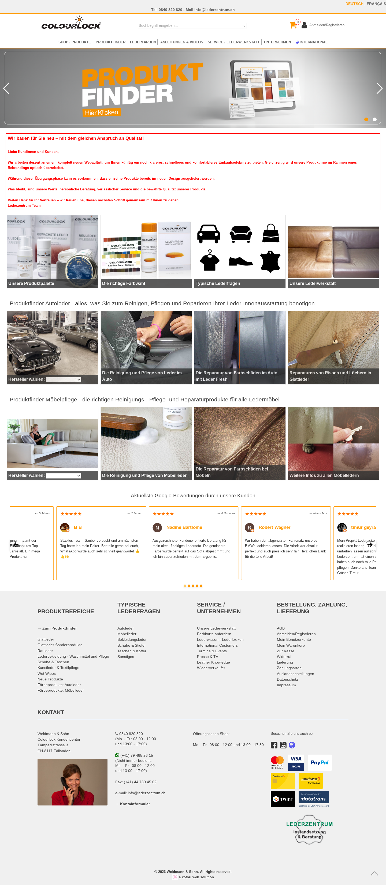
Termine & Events (212, 651)
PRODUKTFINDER (110, 42)
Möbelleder (126, 634)
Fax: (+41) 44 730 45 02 (136, 782)
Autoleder (125, 628)
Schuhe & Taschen (53, 662)
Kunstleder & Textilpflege (58, 667)
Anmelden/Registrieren (296, 634)
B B (71, 527)
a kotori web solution (193, 877)
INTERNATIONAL (312, 42)
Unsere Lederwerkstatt (216, 628)
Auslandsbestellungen (295, 674)
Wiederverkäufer (211, 668)
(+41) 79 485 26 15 (134, 755)
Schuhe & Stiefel (131, 645)
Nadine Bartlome (177, 527)
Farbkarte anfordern (214, 634)
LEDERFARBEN (143, 42)
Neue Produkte (50, 679)
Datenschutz (287, 679)
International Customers (217, 645)
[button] (366, 119)
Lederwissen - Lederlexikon (220, 639)
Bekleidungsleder (132, 639)
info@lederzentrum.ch (214, 9)
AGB (281, 628)
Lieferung (285, 662)
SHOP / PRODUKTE (74, 42)
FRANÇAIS (376, 4)
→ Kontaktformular (132, 804)
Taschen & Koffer (131, 651)
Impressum (286, 685)
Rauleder (45, 651)
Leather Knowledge (213, 662)
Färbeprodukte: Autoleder (59, 685)
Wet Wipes (47, 673)
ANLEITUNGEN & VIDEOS (181, 42)
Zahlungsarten (289, 668)
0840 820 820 (170, 9)
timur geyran (357, 527)
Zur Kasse (285, 651)
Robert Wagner (268, 527)
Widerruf (284, 656)
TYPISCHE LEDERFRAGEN (138, 608)
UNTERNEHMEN (277, 42)
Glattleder (46, 639)
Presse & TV (207, 656)
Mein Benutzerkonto (294, 639)
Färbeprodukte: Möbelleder (61, 690)
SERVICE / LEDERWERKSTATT (233, 42)
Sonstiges (125, 656)
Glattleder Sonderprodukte (60, 645)
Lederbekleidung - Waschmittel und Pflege (73, 656)
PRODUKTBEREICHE (66, 611)
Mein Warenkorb (291, 645)
